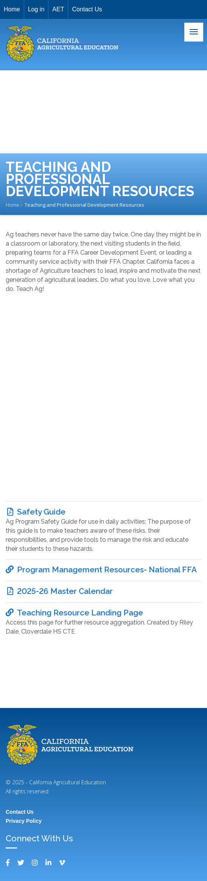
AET (58, 9)
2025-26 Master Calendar (65, 591)
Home (12, 9)
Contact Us (87, 9)
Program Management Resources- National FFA (107, 569)
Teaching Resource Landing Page (80, 612)
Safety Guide (41, 511)
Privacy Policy (24, 821)
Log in (36, 9)
